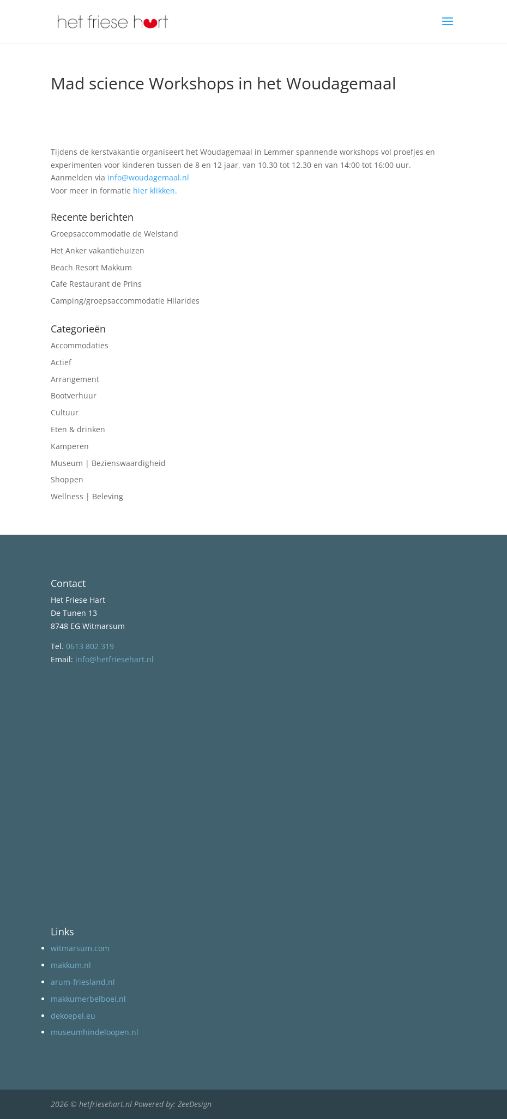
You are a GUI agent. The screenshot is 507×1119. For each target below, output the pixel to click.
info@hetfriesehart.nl (114, 659)
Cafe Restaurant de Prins (96, 284)
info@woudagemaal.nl (148, 177)
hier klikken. (155, 190)
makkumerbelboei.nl (88, 999)
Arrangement (75, 379)
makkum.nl (71, 965)
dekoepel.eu (73, 1016)
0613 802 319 (90, 646)
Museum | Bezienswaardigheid (108, 463)
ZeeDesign (195, 1104)
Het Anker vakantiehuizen (97, 250)
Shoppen (67, 479)
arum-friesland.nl (83, 982)
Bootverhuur (73, 395)
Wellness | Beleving (87, 496)
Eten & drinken (78, 429)
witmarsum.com (80, 948)
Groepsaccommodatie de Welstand (114, 233)
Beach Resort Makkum (91, 267)
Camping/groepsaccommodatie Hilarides (125, 300)
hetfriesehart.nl (105, 1104)
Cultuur (65, 412)
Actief (61, 362)
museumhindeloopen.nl (94, 1032)
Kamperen (70, 446)
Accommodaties (79, 345)
